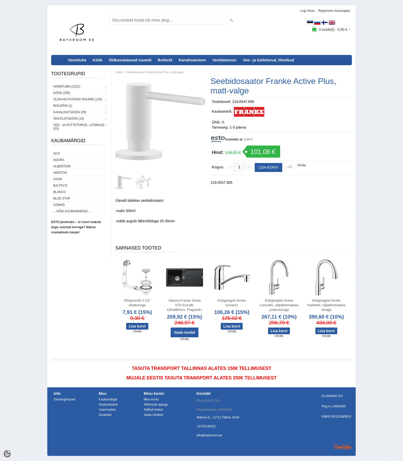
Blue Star (61, 198)
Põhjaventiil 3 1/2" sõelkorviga (137, 303)
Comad (59, 205)
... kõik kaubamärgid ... (72, 211)
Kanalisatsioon (192, 60)
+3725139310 (206, 426)
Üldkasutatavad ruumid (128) (77, 99)
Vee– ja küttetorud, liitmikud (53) (78, 126)
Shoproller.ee (343, 446)
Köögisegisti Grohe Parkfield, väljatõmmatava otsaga (326, 305)
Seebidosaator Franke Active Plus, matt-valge (155, 72)
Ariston (60, 173)
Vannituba (77, 60)
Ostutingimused (64, 399)
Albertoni (62, 166)
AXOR (57, 179)
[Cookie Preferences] (7, 453)
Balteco (60, 185)
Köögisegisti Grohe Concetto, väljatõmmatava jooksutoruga (279, 305)
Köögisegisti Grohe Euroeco (232, 303)
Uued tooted (107, 409)
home (119, 72)
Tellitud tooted (153, 409)
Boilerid (165, 60)
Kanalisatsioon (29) (69, 112)
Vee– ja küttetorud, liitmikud (268, 60)
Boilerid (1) (62, 106)
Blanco (59, 192)
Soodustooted (108, 404)
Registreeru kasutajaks (334, 11)
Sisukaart (105, 415)
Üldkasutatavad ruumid (130, 60)
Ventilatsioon (224, 60)
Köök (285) (61, 93)
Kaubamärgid (108, 399)
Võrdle (301, 165)
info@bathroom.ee (209, 435)
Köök (98, 60)
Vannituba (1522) (66, 86)
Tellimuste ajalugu (156, 404)
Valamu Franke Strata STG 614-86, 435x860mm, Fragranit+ (184, 305)
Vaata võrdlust (153, 415)
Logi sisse (307, 11)
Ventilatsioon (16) (68, 118)
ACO (56, 153)
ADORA (58, 160)
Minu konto (151, 399)
